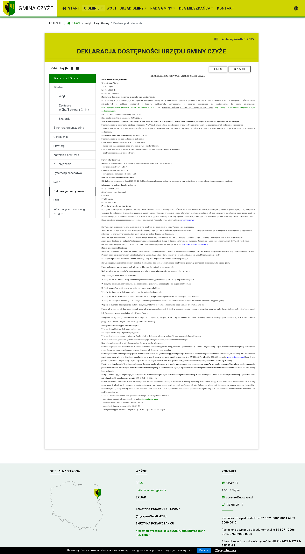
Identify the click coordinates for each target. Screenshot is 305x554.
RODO (139, 483)
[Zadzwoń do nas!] (224, 505)
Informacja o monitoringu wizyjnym (69, 211)
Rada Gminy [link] (161, 8)
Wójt (62, 96)
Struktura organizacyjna (68, 127)
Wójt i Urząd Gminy (97, 23)
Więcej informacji (225, 550)
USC (56, 200)
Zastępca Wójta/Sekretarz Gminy (74, 108)
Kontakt (225, 8)
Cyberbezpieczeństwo (67, 173)
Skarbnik (64, 118)
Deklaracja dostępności (69, 191)
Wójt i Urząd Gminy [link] (125, 8)
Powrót (239, 69)
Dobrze (203, 550)
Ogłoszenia (60, 137)
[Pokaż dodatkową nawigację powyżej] (296, 8)
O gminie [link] (92, 8)
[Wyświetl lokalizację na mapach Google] (98, 494)
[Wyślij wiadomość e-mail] (224, 497)
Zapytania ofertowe (66, 155)
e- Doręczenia (62, 164)
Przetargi (59, 146)
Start (71, 8)
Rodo (56, 182)
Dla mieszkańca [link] (194, 8)
